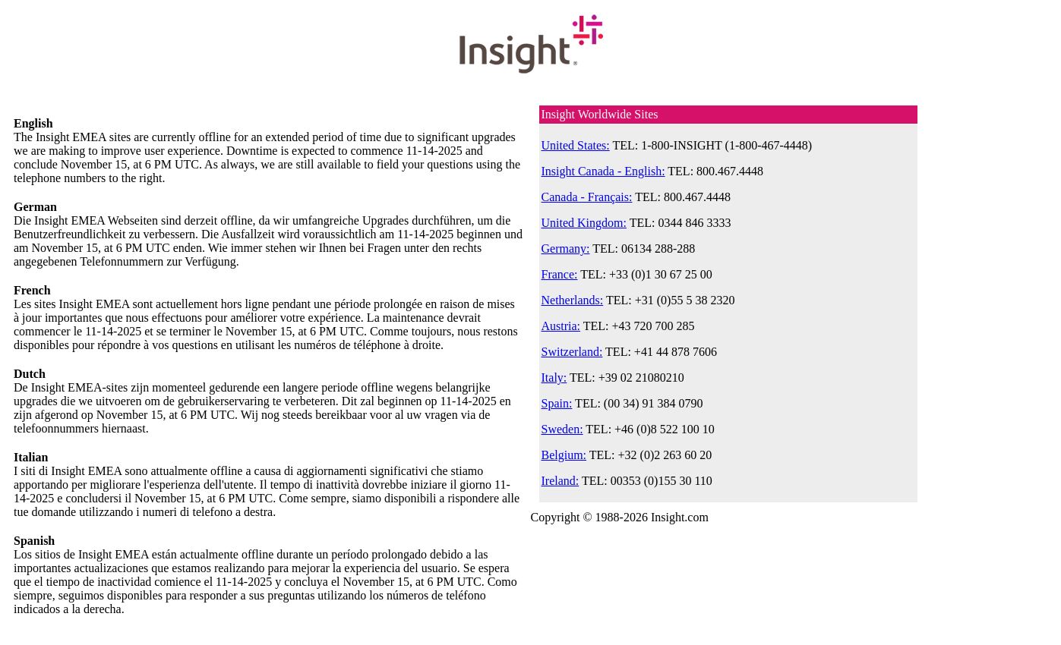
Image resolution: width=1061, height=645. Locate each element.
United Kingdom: (584, 222)
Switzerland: (572, 351)
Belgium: (564, 454)
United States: (576, 145)
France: (560, 274)
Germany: (566, 248)
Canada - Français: (587, 196)
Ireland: (560, 480)
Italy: (554, 377)
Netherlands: (573, 300)
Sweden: (562, 429)
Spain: (557, 403)
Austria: (561, 325)
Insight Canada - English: (603, 171)
